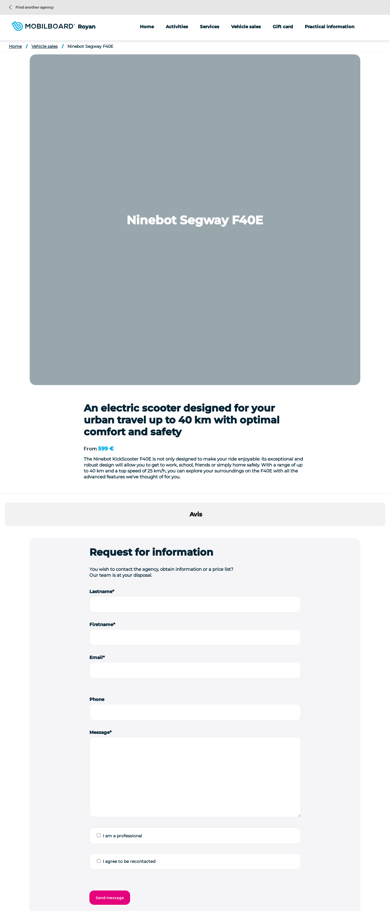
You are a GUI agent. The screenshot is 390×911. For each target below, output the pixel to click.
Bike (204, 811)
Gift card (283, 26)
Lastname (100, 261)
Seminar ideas (70, 884)
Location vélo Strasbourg (131, 892)
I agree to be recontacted (129, 530)
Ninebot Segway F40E (90, 46)
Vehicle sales (246, 26)
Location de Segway (240, 892)
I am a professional (122, 505)
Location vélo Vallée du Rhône (187, 892)
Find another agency (31, 7)
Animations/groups (305, 787)
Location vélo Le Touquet (334, 884)
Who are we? (39, 884)
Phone (96, 368)
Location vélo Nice (85, 892)
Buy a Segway (343, 892)
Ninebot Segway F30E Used (193, 685)
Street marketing (303, 799)
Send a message (142, 803)
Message (99, 401)
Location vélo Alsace (145, 884)
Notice (291, 811)
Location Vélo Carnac (286, 884)
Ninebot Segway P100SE (286, 685)
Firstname (101, 294)
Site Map (231, 901)
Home (147, 26)
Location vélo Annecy (189, 884)
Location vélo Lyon (45, 892)
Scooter (208, 799)
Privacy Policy (157, 901)
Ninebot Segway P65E (87, 685)
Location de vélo (104, 884)
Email (96, 327)
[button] (5, 201)
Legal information (121, 901)
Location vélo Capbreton (238, 884)
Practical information (329, 26)
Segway (208, 787)
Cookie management (266, 901)
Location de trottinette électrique (294, 892)
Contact (210, 901)
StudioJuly (186, 901)
